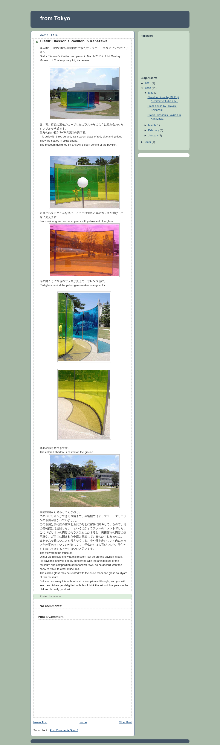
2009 (148, 142)
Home (83, 722)
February (154, 130)
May (151, 92)
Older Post (125, 722)
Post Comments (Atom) (64, 730)
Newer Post (40, 722)
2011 (148, 83)
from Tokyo (55, 18)
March (152, 125)
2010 (148, 88)
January (153, 135)
